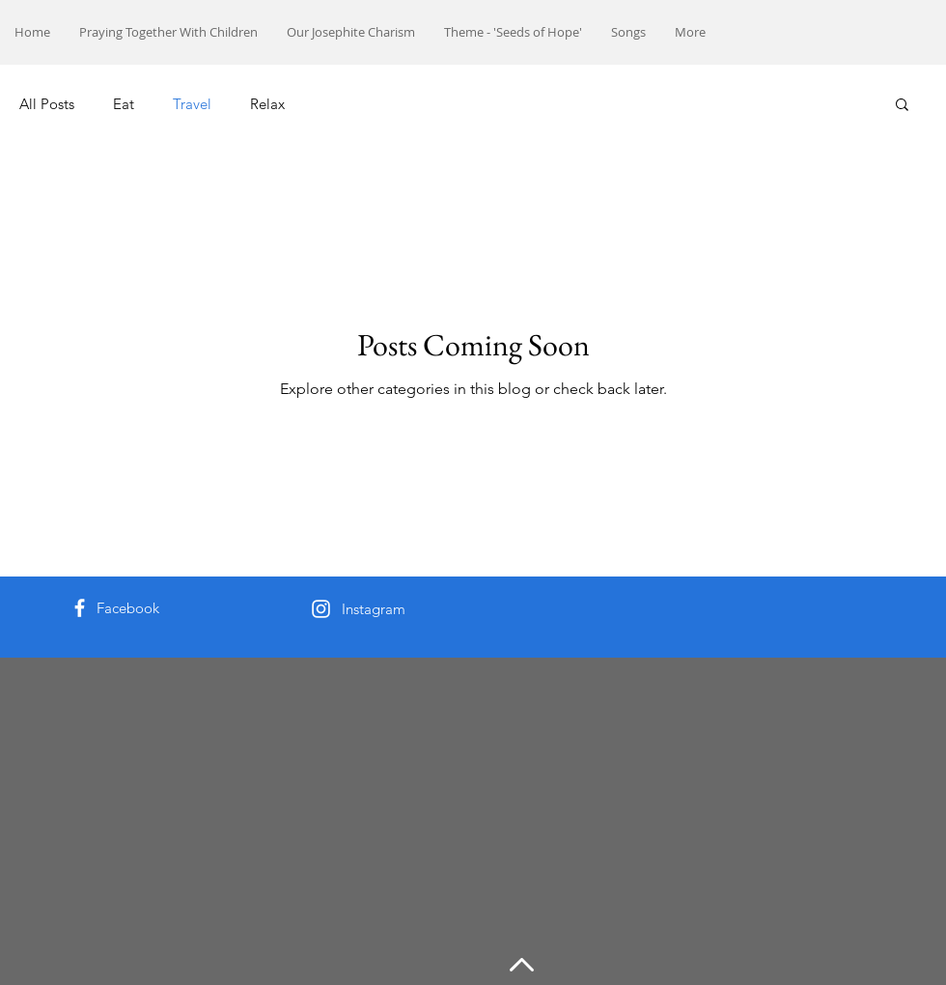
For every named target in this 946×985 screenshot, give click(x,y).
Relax (267, 104)
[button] (902, 106)
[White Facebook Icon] (80, 608)
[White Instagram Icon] (321, 609)
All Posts (46, 104)
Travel (192, 104)
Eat (123, 104)
